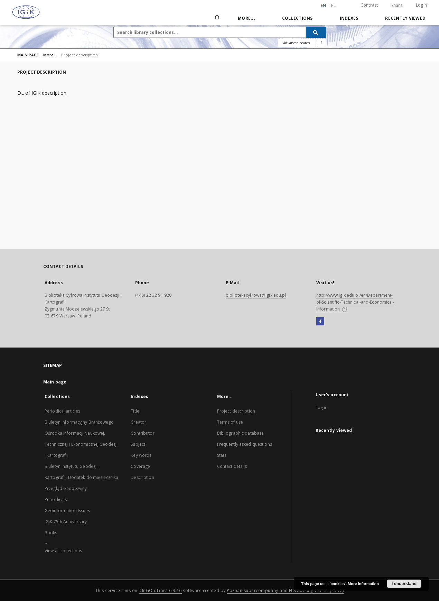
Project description (236, 411)
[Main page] (216, 18)
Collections (297, 18)
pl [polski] (333, 5)
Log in (322, 407)
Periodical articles (62, 411)
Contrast (369, 5)
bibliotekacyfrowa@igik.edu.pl (256, 295)
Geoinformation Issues (67, 511)
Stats (222, 455)
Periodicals (56, 499)
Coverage (140, 466)
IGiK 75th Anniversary (66, 522)
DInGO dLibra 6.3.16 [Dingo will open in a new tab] (160, 590)
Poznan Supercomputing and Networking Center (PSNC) (285, 590)
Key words (141, 455)
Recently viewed (405, 18)
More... (246, 18)
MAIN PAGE (28, 54)
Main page (54, 382)
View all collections (63, 551)
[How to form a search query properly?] (321, 43)
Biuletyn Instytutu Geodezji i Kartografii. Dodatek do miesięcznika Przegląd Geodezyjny (81, 477)
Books (51, 533)
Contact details (232, 466)
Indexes (349, 18)
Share (397, 5)
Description (142, 477)
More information (363, 584)
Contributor (142, 433)
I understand (404, 583)
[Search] (316, 32)
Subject (138, 444)
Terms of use (230, 422)
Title (135, 411)
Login (421, 5)
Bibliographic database (240, 433)
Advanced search (296, 42)
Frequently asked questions (244, 444)
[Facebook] (320, 321)
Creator (138, 422)
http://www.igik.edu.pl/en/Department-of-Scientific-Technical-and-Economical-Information (355, 302)
